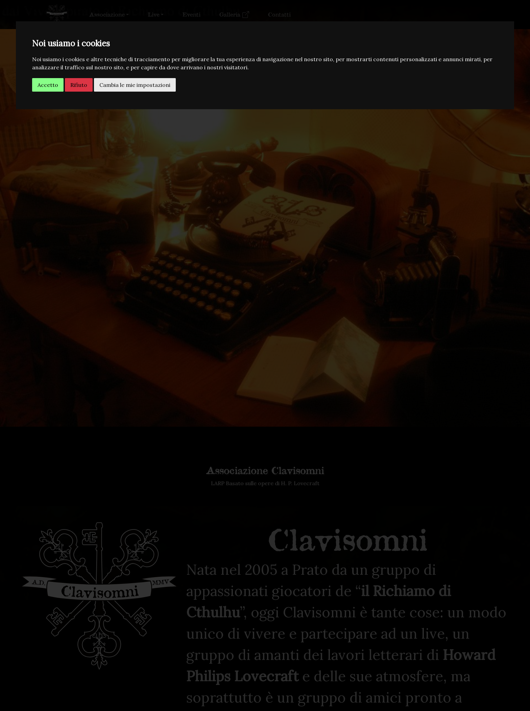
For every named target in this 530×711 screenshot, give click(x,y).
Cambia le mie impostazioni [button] (134, 84)
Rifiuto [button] (78, 84)
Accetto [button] (48, 84)
